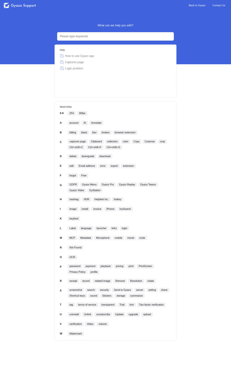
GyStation (94, 190)
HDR (86, 199)
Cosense (150, 141)
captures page (77, 141)
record (86, 281)
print (130, 266)
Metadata (85, 238)
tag (71, 304)
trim (132, 304)
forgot (72, 175)
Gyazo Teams (148, 184)
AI (85, 122)
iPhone (110, 209)
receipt (73, 281)
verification (75, 324)
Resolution (136, 281)
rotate (150, 281)
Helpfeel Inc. (101, 199)
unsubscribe (103, 314)
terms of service (87, 304)
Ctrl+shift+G (113, 147)
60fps (82, 113)
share (164, 290)
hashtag (74, 199)
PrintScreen (145, 266)
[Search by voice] (168, 36)
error (103, 166)
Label (72, 228)
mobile (118, 238)
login (124, 228)
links (114, 228)
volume (102, 324)
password (74, 266)
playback (106, 266)
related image (102, 281)
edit (71, 166)
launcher (101, 228)
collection (112, 141)
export (114, 166)
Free (83, 175)
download (105, 156)
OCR (72, 257)
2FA (71, 113)
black (84, 132)
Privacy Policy (77, 272)
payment (90, 266)
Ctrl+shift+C (76, 147)
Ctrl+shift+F (94, 147)
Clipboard (96, 141)
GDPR (73, 184)
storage (120, 295)
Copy (136, 141)
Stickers (106, 295)
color (125, 141)
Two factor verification (151, 304)
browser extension (125, 132)
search (91, 290)
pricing (119, 266)
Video (90, 324)
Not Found (75, 247)
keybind (73, 218)
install (85, 209)
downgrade (88, 156)
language (86, 228)
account (73, 122)
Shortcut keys (77, 295)
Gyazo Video (76, 190)
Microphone (103, 238)
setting (152, 290)
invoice (97, 209)
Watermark (75, 333)
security (104, 290)
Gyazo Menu (89, 184)
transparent (107, 304)
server (139, 290)
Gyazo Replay (127, 184)
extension (128, 166)
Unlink (87, 314)
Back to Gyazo (197, 5)
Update (119, 314)
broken (106, 132)
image (73, 209)
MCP (72, 238)
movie (130, 238)
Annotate (96, 122)
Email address (87, 166)
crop (162, 141)
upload (147, 314)
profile (94, 272)
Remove (120, 281)
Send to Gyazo (122, 290)
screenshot (75, 290)
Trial (122, 304)
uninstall (74, 314)
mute (142, 238)
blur (94, 132)
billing (72, 132)
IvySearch (125, 209)
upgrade (133, 314)
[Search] (111, 36)
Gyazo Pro (108, 184)
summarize (136, 295)
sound (93, 295)
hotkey (117, 199)
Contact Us (219, 5)
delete (73, 156)
